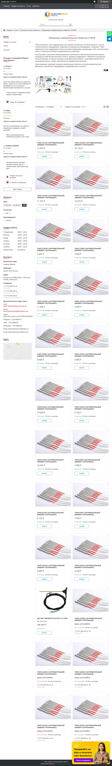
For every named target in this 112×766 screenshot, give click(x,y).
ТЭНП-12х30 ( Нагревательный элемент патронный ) (87, 408)
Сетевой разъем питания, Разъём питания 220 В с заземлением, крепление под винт (17, 165)
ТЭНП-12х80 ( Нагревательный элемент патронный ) (87, 249)
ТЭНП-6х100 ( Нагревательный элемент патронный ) (50, 514)
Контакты (35, 6)
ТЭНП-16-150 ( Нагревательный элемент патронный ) (50, 144)
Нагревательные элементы (30, 30)
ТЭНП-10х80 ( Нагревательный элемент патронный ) (50, 355)
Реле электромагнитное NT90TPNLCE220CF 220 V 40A (17, 136)
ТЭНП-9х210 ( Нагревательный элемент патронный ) (50, 408)
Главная (6, 6)
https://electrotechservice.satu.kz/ (15, 306)
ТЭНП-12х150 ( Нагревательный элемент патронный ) (50, 197)
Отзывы (6, 50)
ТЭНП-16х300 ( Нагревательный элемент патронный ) (88, 144)
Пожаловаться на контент (63, 764)
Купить (44, 156)
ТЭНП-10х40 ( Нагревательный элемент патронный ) (87, 567)
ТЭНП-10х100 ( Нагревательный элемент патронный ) (18, 94)
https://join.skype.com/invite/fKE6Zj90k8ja (17, 316)
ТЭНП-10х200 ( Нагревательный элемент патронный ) (88, 673)
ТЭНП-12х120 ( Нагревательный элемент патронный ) (88, 197)
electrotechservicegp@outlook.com (15, 311)
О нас (29, 6)
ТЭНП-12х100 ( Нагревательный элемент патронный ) (50, 249)
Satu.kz (65, 762)
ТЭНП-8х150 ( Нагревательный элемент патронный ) (87, 726)
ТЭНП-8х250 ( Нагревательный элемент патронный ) (50, 461)
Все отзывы (18, 189)
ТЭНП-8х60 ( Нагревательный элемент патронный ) (87, 461)
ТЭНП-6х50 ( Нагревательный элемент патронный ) (87, 514)
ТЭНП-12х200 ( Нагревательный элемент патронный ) (50, 673)
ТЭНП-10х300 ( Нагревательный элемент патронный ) (50, 302)
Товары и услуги (17, 6)
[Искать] (70, 24)
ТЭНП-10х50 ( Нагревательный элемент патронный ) (87, 355)
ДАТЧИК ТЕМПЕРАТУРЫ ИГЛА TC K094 (52, 618)
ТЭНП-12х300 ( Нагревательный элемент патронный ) (88, 619)
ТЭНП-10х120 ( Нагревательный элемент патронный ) (50, 567)
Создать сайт (5, 1)
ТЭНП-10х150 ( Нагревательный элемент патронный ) (50, 726)
